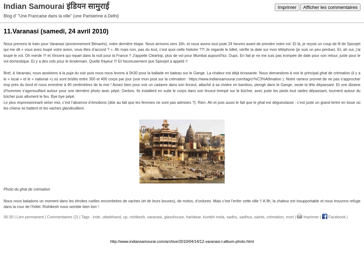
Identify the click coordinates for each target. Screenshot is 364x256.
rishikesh (137, 217)
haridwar (193, 217)
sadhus (245, 217)
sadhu (231, 217)
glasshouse (174, 217)
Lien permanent (30, 217)
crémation (275, 217)
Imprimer (287, 7)
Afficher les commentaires (330, 7)
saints (259, 217)
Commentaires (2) (62, 217)
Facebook (334, 217)
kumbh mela (213, 217)
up (125, 217)
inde (96, 217)
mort (290, 217)
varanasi (154, 217)
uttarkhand (111, 217)
